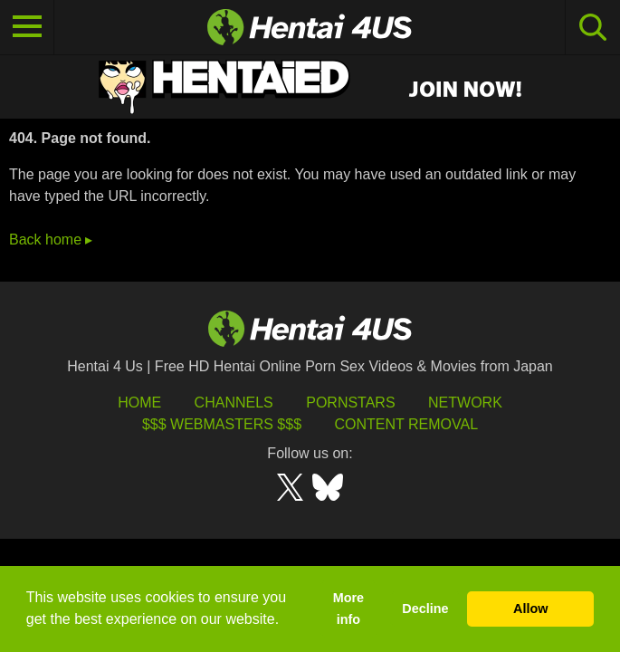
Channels (234, 402)
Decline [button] (425, 608)
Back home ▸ (50, 239)
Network (465, 402)
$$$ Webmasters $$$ (221, 424)
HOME (139, 402)
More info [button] (348, 608)
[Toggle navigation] (27, 27)
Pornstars (350, 402)
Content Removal (406, 424)
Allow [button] (530, 608)
